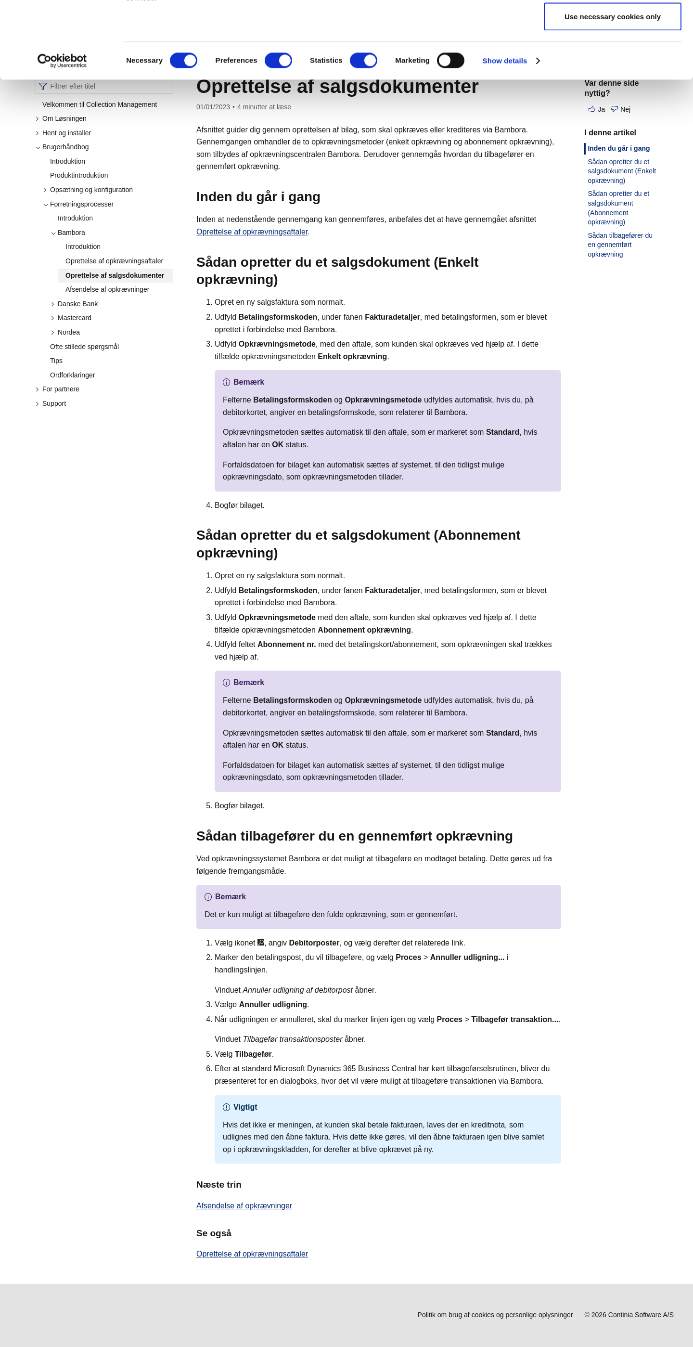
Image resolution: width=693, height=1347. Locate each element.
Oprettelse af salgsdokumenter (114, 275)
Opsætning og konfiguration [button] (88, 190)
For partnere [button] (57, 389)
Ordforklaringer (72, 375)
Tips (56, 360)
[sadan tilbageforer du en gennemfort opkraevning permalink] (519, 836)
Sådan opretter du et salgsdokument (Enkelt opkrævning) (622, 171)
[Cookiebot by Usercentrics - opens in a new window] (62, 133)
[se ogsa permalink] (237, 1233)
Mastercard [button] (71, 318)
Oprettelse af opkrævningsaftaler (114, 261)
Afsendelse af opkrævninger (107, 289)
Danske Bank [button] (74, 304)
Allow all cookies (613, 25)
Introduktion (67, 161)
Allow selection (612, 57)
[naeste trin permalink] (247, 1184)
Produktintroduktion (79, 175)
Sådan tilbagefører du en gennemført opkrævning (620, 245)
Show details (505, 133)
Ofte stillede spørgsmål (84, 346)
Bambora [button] (68, 232)
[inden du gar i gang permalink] (326, 197)
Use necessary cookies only (613, 88)
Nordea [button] (65, 332)
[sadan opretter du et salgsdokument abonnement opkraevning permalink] (284, 553)
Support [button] (50, 403)
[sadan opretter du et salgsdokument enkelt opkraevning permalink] (284, 279)
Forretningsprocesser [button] (78, 204)
